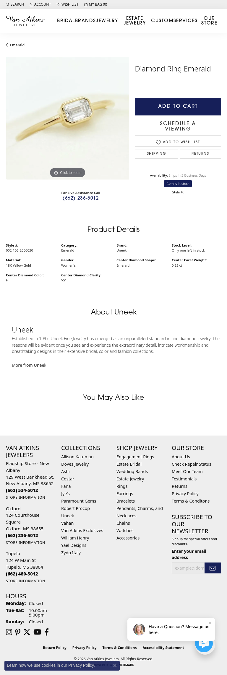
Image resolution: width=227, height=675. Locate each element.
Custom (162, 21)
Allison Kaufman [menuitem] (77, 456)
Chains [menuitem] (123, 523)
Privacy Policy (185, 493)
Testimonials (184, 479)
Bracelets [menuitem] (125, 501)
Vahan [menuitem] (67, 523)
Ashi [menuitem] (65, 471)
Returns (200, 154)
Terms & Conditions (120, 647)
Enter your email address (189, 554)
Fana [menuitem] (66, 486)
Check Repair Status (191, 464)
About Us (181, 456)
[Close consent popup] (115, 665)
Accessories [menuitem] (128, 538)
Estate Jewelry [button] (135, 21)
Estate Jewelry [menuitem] (130, 479)
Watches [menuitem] (124, 530)
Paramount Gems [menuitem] (78, 501)
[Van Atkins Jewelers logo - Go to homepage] (27, 21)
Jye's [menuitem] (65, 493)
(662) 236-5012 (81, 198)
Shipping (156, 154)
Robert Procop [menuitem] (75, 508)
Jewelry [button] (107, 21)
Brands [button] (85, 21)
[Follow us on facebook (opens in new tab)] (46, 632)
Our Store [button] (209, 21)
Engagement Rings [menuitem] (135, 456)
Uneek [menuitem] (67, 516)
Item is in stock (177, 183)
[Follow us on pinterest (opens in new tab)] (17, 632)
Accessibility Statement (163, 647)
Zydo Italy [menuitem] (71, 552)
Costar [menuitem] (67, 479)
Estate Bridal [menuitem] (129, 464)
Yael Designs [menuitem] (73, 545)
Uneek (121, 250)
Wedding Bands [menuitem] (132, 471)
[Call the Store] (22, 490)
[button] (15, 4)
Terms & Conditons (191, 501)
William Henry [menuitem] (75, 538)
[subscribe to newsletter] (213, 567)
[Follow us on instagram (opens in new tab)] (9, 632)
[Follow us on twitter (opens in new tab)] (26, 632)
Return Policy (55, 647)
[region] (67, 118)
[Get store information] (25, 497)
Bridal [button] (66, 21)
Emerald (17, 45)
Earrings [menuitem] (124, 493)
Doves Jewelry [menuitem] (75, 464)
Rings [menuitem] (121, 486)
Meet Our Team (187, 471)
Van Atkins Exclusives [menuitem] (82, 530)
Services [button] (186, 21)
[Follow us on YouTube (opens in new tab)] (37, 632)
